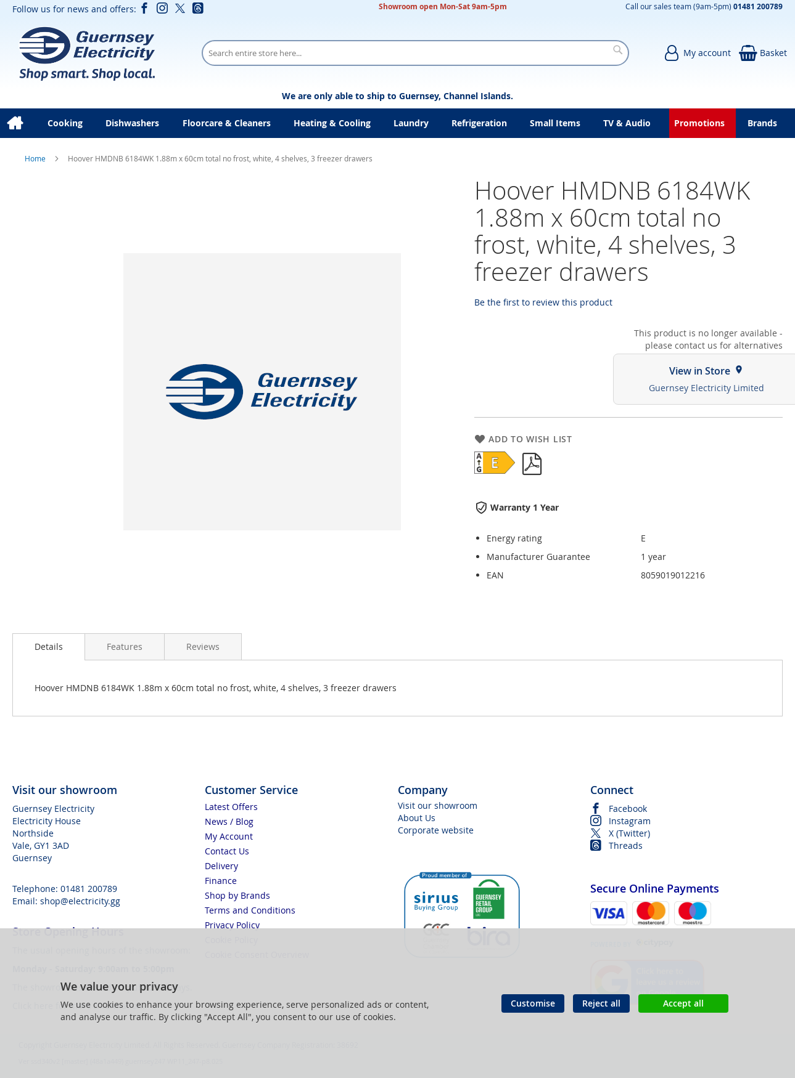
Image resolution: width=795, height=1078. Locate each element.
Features (124, 646)
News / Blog (229, 821)
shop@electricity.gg (80, 901)
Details (49, 646)
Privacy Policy (232, 925)
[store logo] (86, 53)
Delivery (221, 866)
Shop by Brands (237, 895)
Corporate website (436, 830)
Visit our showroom (437, 805)
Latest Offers (231, 807)
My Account (229, 836)
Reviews (203, 646)
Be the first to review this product (543, 302)
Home (36, 158)
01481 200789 (88, 888)
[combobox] (415, 53)
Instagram (630, 821)
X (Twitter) (629, 833)
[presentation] (48, 646)
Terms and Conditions (250, 910)
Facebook (628, 808)
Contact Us (227, 851)
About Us (416, 818)
